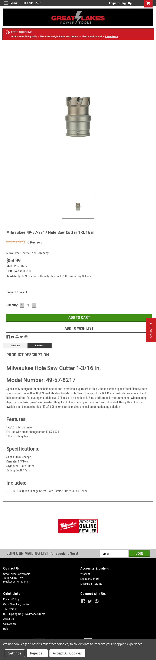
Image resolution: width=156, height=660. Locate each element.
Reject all (37, 653)
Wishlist (85, 574)
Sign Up (126, 3)
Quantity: (12, 305)
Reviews (39, 345)
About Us (8, 618)
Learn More (111, 36)
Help (5, 628)
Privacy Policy (11, 599)
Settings (14, 653)
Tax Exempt (10, 609)
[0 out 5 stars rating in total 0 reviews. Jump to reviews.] (24, 242)
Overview (15, 345)
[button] (151, 330)
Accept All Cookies (67, 653)
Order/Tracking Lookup (16, 604)
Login (113, 3)
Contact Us (9, 623)
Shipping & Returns (91, 583)
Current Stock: (16, 292)
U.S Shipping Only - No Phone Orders (24, 614)
